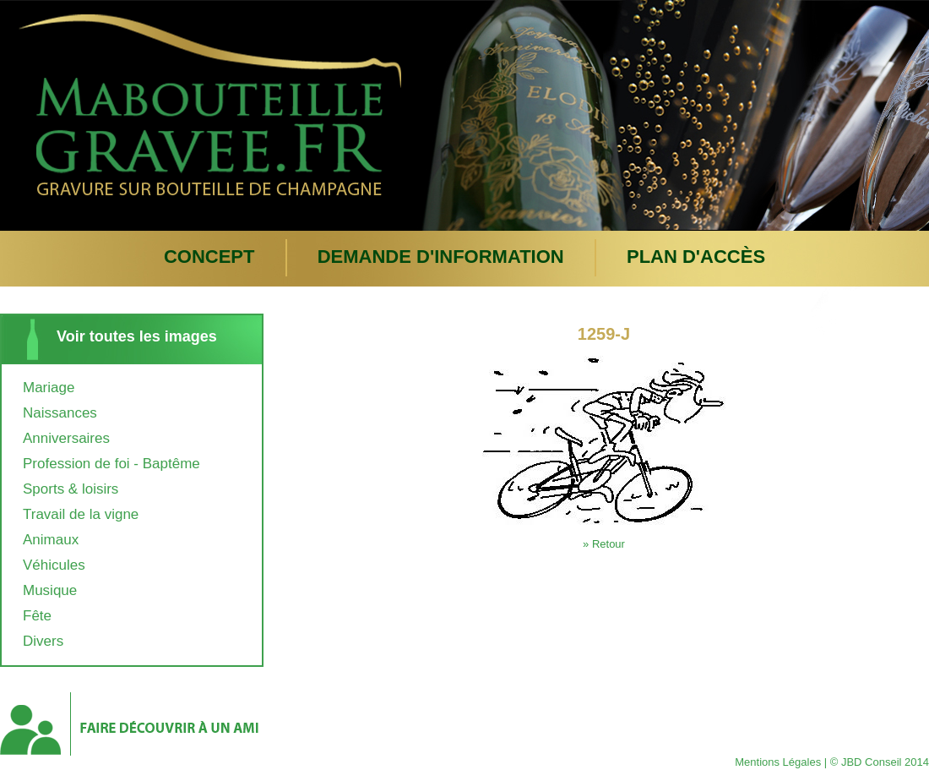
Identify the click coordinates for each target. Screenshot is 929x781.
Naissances (60, 413)
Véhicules (54, 565)
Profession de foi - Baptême (111, 464)
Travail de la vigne (81, 514)
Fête (37, 616)
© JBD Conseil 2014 (879, 762)
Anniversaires (66, 438)
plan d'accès (696, 256)
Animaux (51, 540)
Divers (43, 641)
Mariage (48, 388)
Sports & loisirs (70, 489)
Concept (209, 256)
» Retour (604, 544)
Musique (50, 590)
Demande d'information (441, 256)
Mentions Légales (778, 762)
